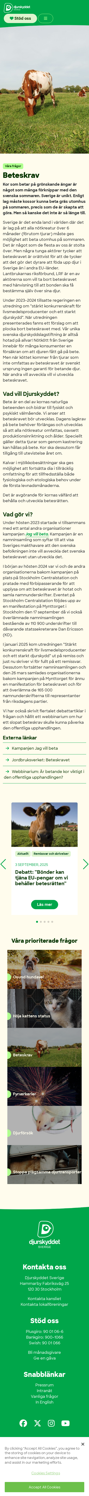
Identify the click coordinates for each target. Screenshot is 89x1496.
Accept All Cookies (45, 1487)
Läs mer (44, 904)
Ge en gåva (44, 1358)
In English (44, 1402)
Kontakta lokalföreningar (44, 1304)
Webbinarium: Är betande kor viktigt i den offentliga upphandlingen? (44, 774)
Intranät (44, 1390)
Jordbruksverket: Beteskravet (37, 760)
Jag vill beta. (37, 534)
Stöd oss (20, 18)
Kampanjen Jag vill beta (31, 748)
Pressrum (44, 1385)
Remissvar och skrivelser (51, 854)
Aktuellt (22, 854)
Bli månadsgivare (44, 1352)
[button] (37, 922)
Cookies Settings (45, 1473)
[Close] (82, 1444)
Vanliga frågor (44, 1396)
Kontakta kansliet (44, 1298)
